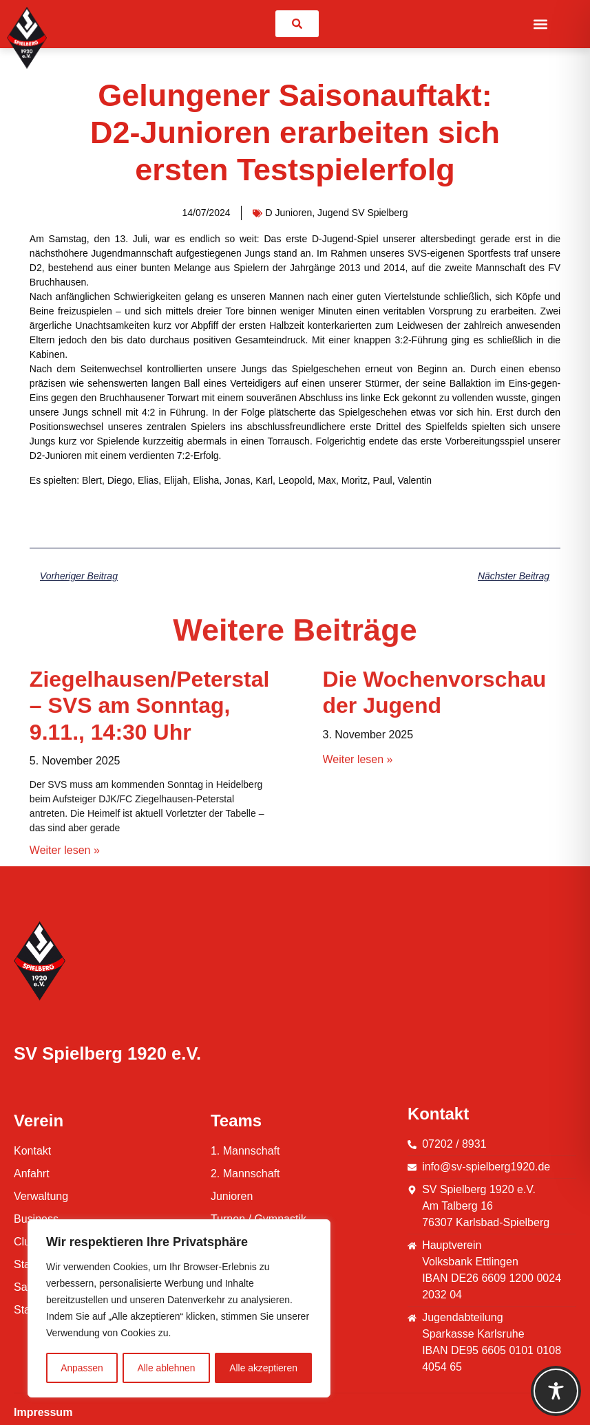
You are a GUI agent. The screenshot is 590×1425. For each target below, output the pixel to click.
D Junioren (289, 212)
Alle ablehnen (166, 1367)
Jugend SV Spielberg (362, 212)
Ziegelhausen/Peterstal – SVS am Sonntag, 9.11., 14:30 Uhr (150, 862)
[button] (540, 23)
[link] (297, 23)
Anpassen (82, 1367)
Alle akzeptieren (263, 1367)
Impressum (43, 1412)
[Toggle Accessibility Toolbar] (556, 1391)
